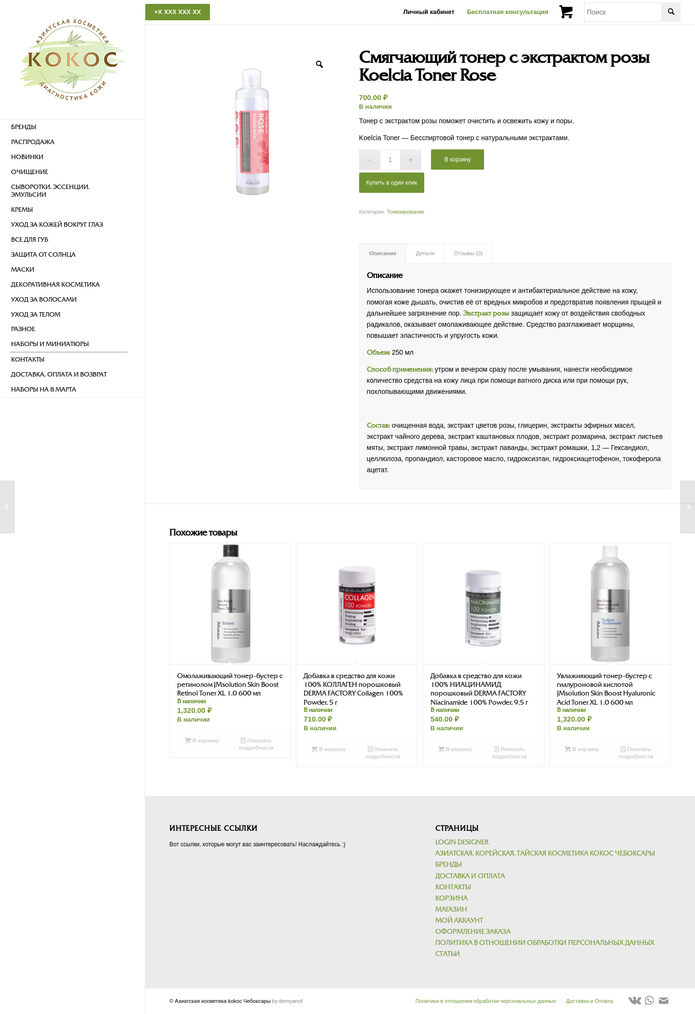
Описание (383, 253)
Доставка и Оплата (470, 876)
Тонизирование (405, 212)
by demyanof (287, 1001)
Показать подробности (256, 744)
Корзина (451, 898)
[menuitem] (68, 127)
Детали (425, 253)
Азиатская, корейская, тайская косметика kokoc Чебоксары (545, 853)
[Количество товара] (390, 159)
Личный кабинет (428, 11)
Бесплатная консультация (507, 11)
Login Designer (461, 842)
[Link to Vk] (634, 1000)
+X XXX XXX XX (177, 11)
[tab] (382, 253)
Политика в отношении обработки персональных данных (544, 943)
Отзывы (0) (468, 253)
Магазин (451, 909)
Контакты (453, 887)
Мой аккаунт (459, 920)
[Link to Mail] (663, 1000)
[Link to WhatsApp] (649, 1000)
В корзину (458, 159)
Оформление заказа (473, 931)
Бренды (448, 864)
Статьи (447, 954)
